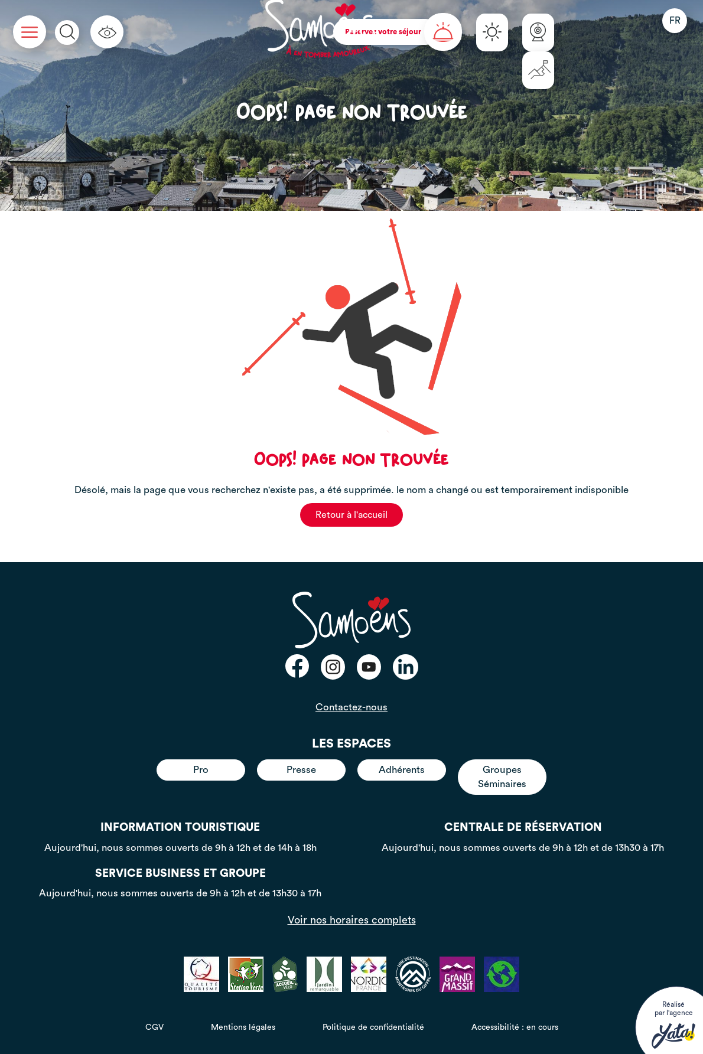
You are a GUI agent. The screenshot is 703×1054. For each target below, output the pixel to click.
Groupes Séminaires (502, 777)
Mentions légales (243, 1027)
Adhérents (402, 770)
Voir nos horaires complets (352, 920)
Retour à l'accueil (351, 515)
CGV (154, 1027)
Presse (301, 770)
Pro (201, 770)
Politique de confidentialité (373, 1027)
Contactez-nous (351, 707)
